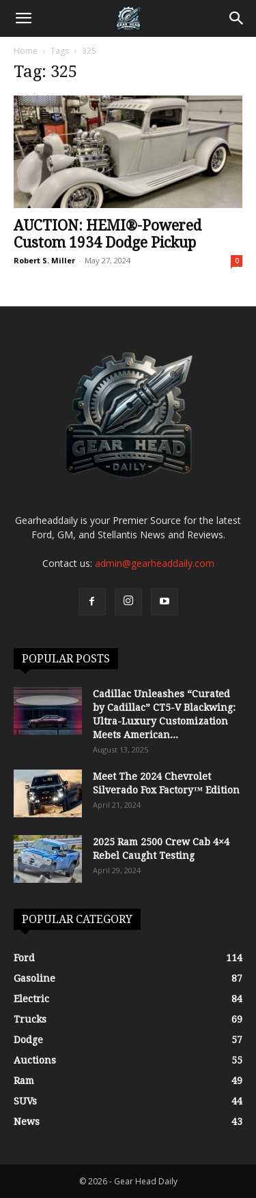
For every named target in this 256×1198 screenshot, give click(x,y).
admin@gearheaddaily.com (154, 563)
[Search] (237, 18)
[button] (23, 18)
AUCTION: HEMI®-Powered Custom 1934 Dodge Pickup (107, 234)
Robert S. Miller (44, 260)
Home (26, 51)
